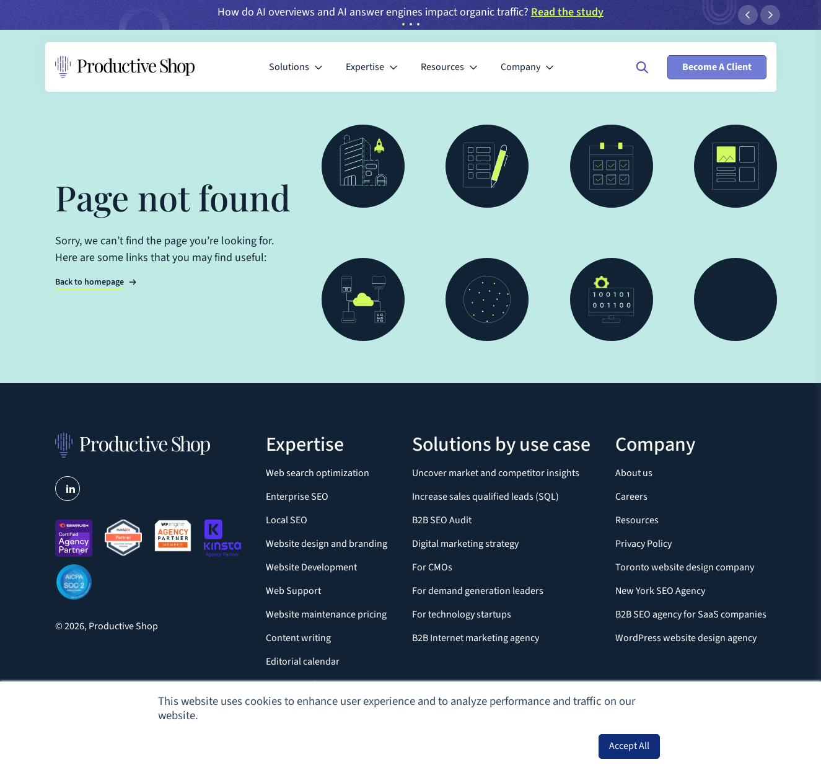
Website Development (311, 567)
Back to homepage (89, 282)
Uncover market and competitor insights (495, 473)
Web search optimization (317, 473)
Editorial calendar (303, 661)
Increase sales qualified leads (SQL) (485, 496)
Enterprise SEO (297, 496)
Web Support (293, 591)
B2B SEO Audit (442, 520)
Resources (637, 520)
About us (633, 473)
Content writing (298, 638)
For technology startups (461, 614)
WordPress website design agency (686, 638)
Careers (631, 496)
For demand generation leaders (477, 591)
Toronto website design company (684, 567)
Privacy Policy (643, 544)
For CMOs (432, 567)
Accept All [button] (629, 746)
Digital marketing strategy (465, 544)
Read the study (567, 12)
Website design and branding (326, 544)
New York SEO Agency (660, 591)
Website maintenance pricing (326, 614)
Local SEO (286, 520)
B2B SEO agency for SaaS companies (690, 614)
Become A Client (717, 67)
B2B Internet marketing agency (475, 638)
